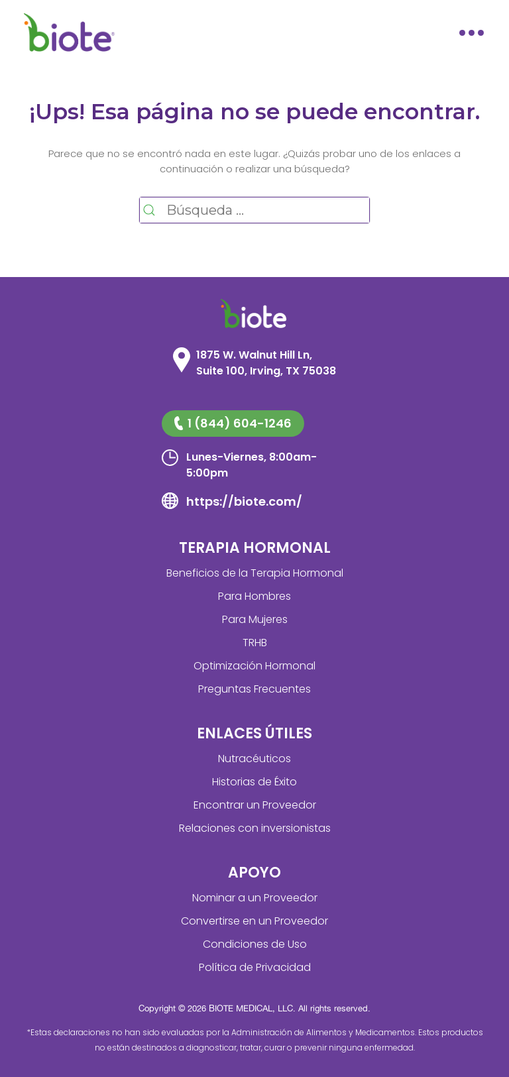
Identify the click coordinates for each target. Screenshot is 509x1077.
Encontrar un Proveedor (255, 805)
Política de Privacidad (255, 967)
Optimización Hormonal (254, 665)
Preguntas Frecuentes (254, 689)
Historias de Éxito (254, 781)
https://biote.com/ (244, 501)
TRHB (255, 642)
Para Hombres (254, 596)
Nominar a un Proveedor (254, 897)
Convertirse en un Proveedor (254, 921)
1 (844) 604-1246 (232, 423)
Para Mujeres (255, 619)
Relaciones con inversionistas (255, 828)
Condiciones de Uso (255, 944)
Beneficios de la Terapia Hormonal (254, 573)
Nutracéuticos (254, 758)
